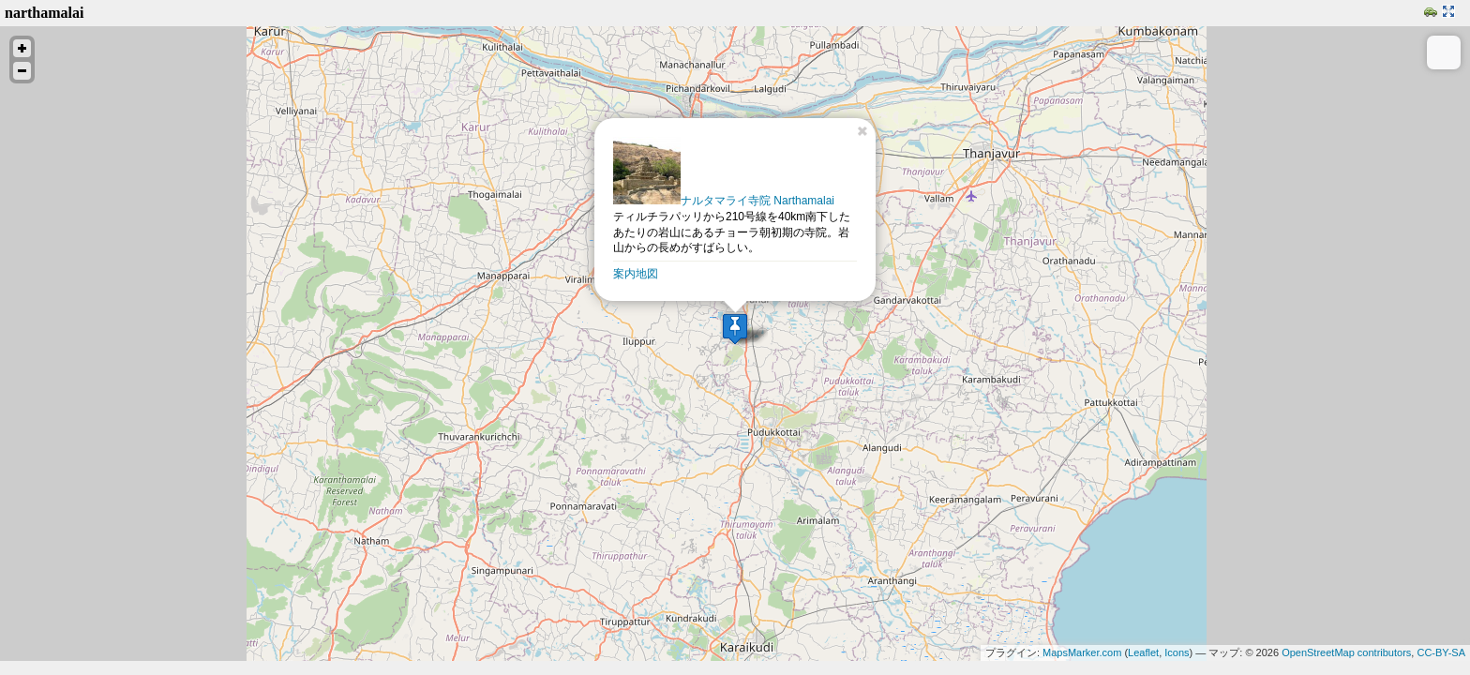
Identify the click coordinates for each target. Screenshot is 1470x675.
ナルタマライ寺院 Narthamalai (723, 200)
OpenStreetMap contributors (1346, 652)
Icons (1176, 652)
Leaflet (1143, 652)
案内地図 (635, 273)
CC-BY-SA (1441, 652)
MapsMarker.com (1081, 652)
